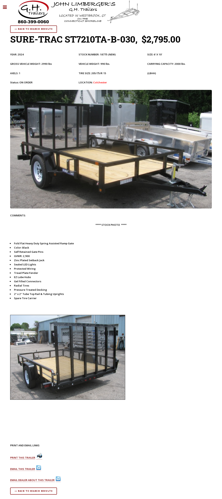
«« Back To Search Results (33, 29)
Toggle (7, 7)
